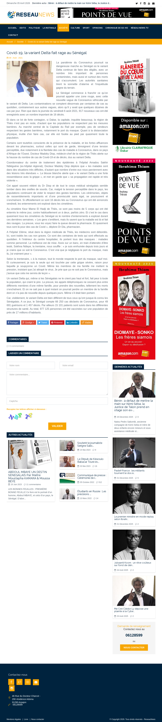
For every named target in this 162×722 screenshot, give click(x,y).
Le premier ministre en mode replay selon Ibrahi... (134, 516)
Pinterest (57, 320)
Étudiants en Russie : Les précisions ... (91, 491)
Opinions (97, 26)
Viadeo (86, 320)
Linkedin (72, 320)
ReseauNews (149, 717)
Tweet (43, 320)
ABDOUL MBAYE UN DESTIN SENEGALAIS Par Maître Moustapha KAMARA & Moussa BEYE (29, 474)
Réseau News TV (139, 26)
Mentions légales (14, 717)
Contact (13, 33)
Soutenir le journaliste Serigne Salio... (89, 442)
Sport (86, 26)
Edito (23, 26)
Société (63, 26)
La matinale (49, 26)
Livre (26, 717)
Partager (13, 320)
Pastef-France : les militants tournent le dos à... (129, 470)
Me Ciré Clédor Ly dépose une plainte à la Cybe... (131, 608)
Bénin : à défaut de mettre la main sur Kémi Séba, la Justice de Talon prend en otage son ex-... (133, 403)
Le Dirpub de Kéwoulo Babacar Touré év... (90, 458)
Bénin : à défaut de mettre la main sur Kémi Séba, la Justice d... (79, 3)
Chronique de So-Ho (116, 26)
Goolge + (28, 320)
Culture (75, 26)
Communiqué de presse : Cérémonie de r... (91, 475)
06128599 (134, 633)
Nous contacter (134, 645)
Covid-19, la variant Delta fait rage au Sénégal (47, 40)
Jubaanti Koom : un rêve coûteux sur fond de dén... (132, 562)
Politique (34, 26)
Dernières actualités (128, 365)
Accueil (12, 26)
